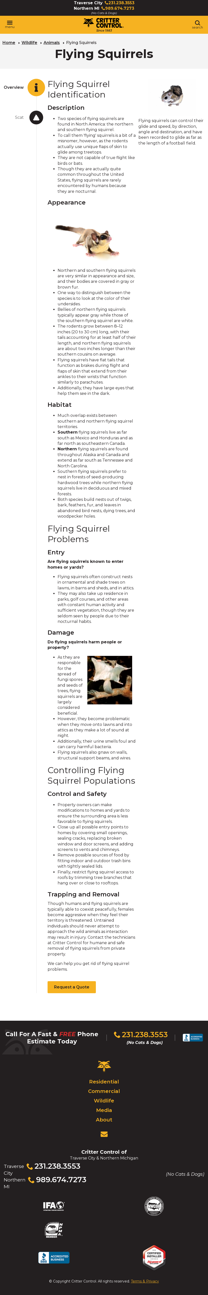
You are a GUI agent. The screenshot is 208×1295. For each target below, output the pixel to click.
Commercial (104, 1091)
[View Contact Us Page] (104, 1134)
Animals (52, 42)
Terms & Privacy (145, 1281)
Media (104, 1110)
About (104, 1120)
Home (9, 42)
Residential (104, 1082)
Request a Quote (71, 987)
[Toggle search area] (197, 24)
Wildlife (29, 42)
